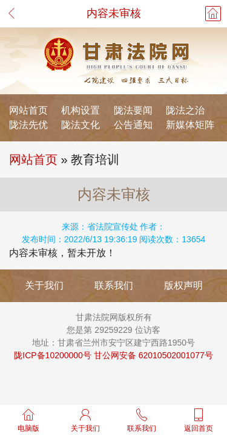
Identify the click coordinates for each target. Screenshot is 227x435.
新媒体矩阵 (190, 125)
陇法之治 (185, 110)
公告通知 (133, 125)
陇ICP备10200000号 (52, 355)
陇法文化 (80, 125)
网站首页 (28, 110)
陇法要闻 (133, 110)
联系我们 (113, 285)
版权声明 (183, 285)
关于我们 (44, 285)
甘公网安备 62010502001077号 (153, 355)
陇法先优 (28, 125)
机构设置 (80, 110)
